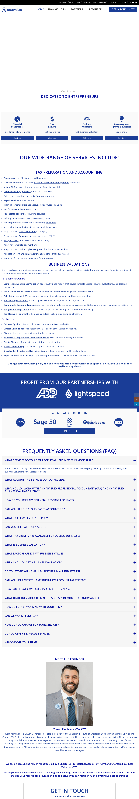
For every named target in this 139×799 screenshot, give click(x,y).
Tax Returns (52, 128)
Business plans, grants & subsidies (122, 128)
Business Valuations (86, 128)
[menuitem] (123, 2)
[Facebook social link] (130, 2)
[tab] (69, 463)
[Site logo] (12, 10)
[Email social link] (133, 2)
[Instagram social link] (136, 399)
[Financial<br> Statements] (17, 122)
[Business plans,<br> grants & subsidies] (122, 122)
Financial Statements (17, 128)
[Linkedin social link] (136, 2)
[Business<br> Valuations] (87, 122)
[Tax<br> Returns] (52, 122)
